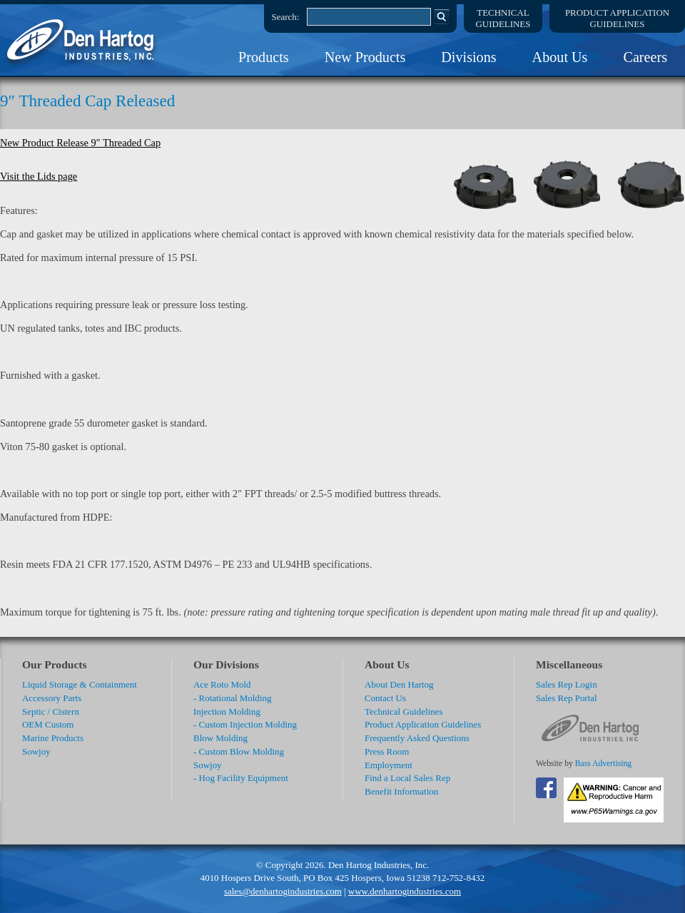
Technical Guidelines (404, 711)
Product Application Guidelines (423, 724)
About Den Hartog (399, 684)
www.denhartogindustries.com (404, 891)
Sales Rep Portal (566, 698)
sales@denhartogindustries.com (283, 891)
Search (441, 16)
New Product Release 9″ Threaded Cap (80, 142)
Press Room (387, 751)
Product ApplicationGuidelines (617, 18)
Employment (388, 765)
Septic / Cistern (50, 711)
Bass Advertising (603, 763)
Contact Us (385, 698)
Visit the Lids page (38, 176)
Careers (645, 57)
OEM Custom (47, 724)
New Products (365, 57)
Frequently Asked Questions (417, 738)
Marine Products (52, 738)
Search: (286, 16)
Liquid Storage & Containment (79, 684)
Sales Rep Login (566, 684)
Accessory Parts (51, 698)
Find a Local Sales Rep (407, 777)
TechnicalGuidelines (503, 18)
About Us (560, 57)
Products (263, 57)
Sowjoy (36, 751)
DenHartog (82, 40)
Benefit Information (401, 791)
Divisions (468, 57)
